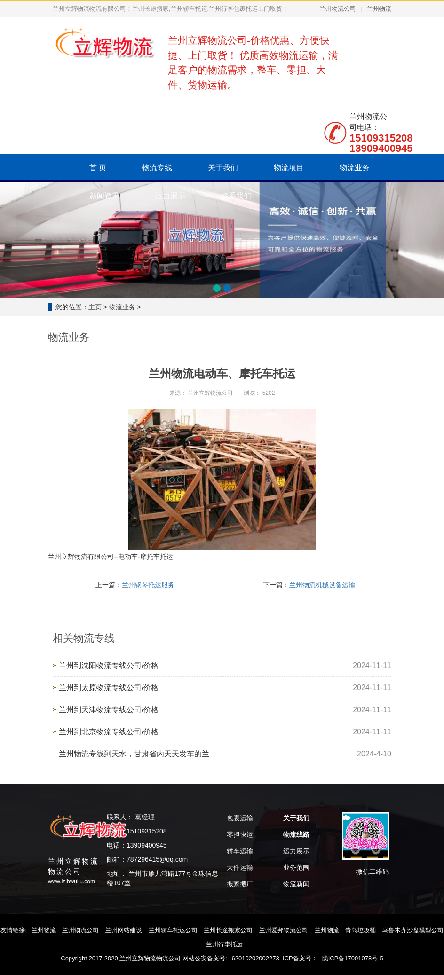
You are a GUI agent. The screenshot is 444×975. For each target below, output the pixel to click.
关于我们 (223, 168)
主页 (95, 307)
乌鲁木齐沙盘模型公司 (413, 930)
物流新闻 (296, 884)
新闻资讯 (104, 196)
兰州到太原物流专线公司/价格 (109, 688)
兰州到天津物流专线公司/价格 (109, 710)
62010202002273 (255, 958)
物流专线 (157, 168)
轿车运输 (240, 851)
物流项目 (289, 168)
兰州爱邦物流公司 (283, 930)
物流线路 (296, 834)
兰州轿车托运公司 (173, 930)
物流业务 (355, 168)
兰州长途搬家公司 (228, 930)
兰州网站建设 (123, 930)
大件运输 (240, 867)
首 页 (97, 168)
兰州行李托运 (224, 944)
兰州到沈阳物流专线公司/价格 (109, 665)
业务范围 (296, 867)
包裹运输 (240, 818)
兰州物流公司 (337, 8)
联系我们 (236, 196)
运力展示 (170, 196)
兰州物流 (379, 8)
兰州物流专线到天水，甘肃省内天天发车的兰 (134, 754)
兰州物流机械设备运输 (322, 585)
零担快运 (240, 834)
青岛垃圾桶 (360, 930)
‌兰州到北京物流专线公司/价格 (109, 732)
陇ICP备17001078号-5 (352, 958)
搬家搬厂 (240, 884)
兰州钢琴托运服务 (148, 585)
